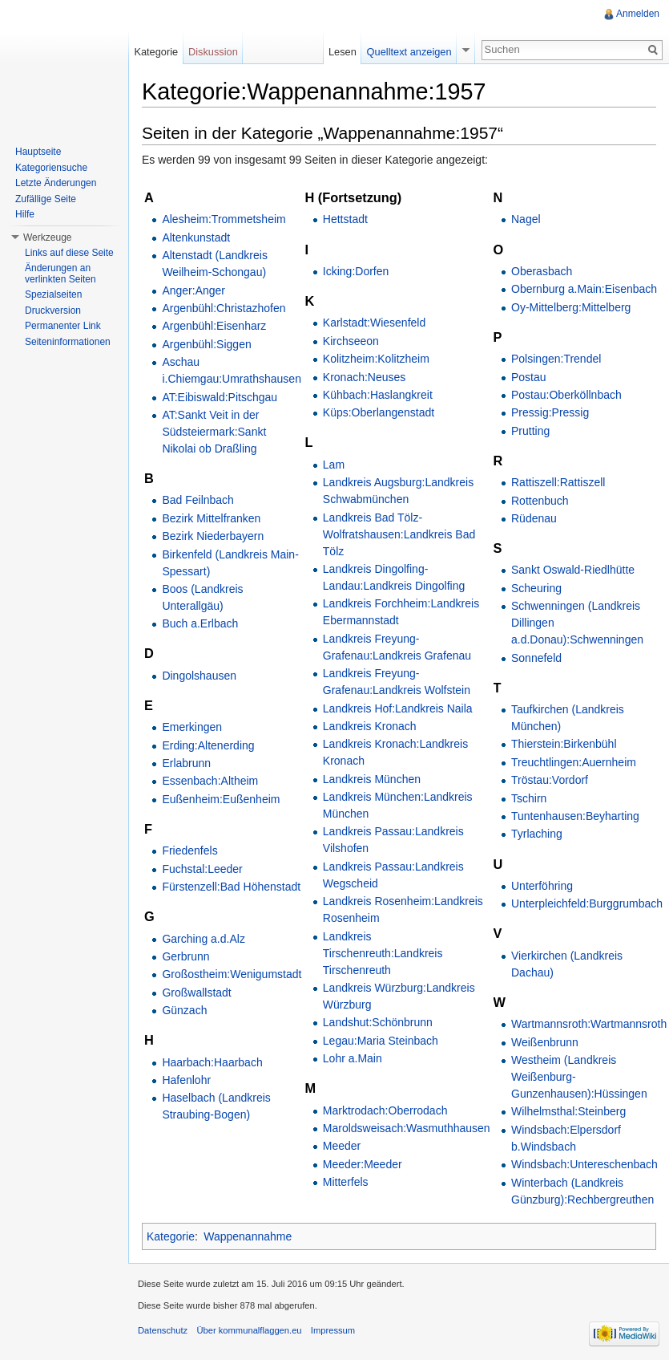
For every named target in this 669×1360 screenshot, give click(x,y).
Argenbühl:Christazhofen (223, 308)
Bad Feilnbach (198, 499)
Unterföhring (542, 885)
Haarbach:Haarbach (212, 1062)
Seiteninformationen (68, 341)
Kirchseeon (351, 341)
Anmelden (637, 13)
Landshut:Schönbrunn (378, 1022)
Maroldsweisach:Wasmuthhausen (406, 1128)
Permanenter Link (63, 325)
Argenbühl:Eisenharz (214, 325)
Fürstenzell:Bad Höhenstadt (231, 886)
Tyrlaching (536, 833)
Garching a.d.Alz (203, 938)
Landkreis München (372, 779)
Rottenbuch (540, 500)
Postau (528, 377)
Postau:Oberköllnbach (566, 394)
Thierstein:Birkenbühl (564, 743)
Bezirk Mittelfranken (211, 518)
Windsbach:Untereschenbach (584, 1164)
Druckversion (53, 310)
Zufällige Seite (45, 199)
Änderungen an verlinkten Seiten (60, 273)
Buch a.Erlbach (200, 623)
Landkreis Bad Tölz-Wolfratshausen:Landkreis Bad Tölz (399, 534)
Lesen (342, 52)
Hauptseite (38, 151)
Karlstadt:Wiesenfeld (374, 322)
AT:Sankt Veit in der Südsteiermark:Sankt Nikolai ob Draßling (214, 431)
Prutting (530, 430)
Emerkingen (192, 727)
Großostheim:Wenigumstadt (231, 974)
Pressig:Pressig (550, 412)
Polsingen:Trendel (556, 358)
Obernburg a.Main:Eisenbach (584, 288)
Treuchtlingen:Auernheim (573, 762)
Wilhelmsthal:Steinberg (568, 1111)
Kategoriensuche (51, 167)
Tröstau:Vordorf (549, 779)
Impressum (333, 1330)
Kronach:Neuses (364, 377)
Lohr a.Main (352, 1058)
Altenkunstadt (196, 237)
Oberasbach (541, 271)
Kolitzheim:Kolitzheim (376, 358)
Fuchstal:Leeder (202, 869)
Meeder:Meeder (362, 1164)
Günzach (184, 1010)
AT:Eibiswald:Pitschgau (219, 397)
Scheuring (536, 588)
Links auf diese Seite (69, 252)
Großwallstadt (196, 992)
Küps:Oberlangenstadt (378, 412)
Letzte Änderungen (55, 183)
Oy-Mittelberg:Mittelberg (571, 307)
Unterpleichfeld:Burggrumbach (587, 903)
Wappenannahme (248, 1236)
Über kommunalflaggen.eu (248, 1330)
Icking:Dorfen (356, 271)
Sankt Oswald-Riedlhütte (573, 569)
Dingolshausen (199, 675)
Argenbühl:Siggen (206, 344)
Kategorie (171, 1236)
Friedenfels (189, 850)
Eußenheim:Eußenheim (221, 799)
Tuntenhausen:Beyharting (575, 816)
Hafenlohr (186, 1080)
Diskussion (213, 52)
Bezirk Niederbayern (213, 536)
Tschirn (528, 798)
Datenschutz (162, 1330)
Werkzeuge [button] (47, 237)
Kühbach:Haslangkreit (378, 394)
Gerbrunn (185, 956)
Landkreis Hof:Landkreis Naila (398, 708)
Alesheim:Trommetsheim (223, 219)
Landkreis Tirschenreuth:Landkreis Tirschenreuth (383, 953)
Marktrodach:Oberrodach (385, 1110)
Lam (334, 464)
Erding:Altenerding (208, 745)
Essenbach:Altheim (210, 780)
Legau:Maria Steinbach (380, 1040)
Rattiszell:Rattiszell (558, 482)
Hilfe (24, 214)
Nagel (526, 219)
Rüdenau (534, 518)
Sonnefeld (536, 658)
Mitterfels (346, 1181)
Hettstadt (345, 219)
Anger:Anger (193, 290)
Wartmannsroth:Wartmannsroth (589, 1023)
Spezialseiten (53, 294)
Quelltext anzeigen (409, 52)
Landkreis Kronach (370, 726)
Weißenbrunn (544, 1042)
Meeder (342, 1145)
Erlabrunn (186, 763)
